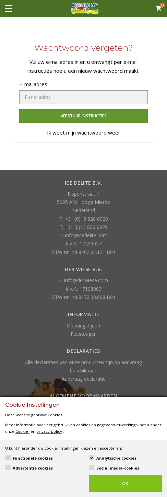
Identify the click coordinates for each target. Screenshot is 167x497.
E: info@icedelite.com (83, 235)
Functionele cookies (33, 458)
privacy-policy (49, 431)
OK (125, 483)
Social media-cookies (117, 468)
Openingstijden (83, 325)
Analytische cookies (116, 458)
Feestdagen (84, 334)
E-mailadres (33, 84)
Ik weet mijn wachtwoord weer (83, 132)
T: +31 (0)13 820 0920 (83, 219)
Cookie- (22, 431)
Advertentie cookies (33, 468)
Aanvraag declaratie (84, 378)
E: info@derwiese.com (83, 280)
